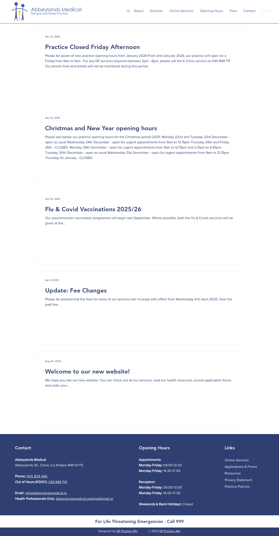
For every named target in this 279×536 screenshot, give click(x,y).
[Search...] (103, 11)
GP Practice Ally (127, 531)
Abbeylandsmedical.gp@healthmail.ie (84, 498)
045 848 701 (57, 482)
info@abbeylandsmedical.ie (46, 493)
